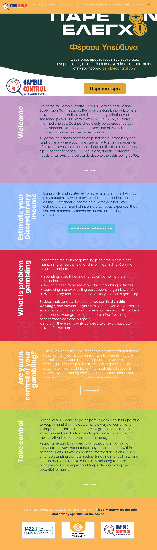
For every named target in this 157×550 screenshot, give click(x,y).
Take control (139, 4)
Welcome (37, 4)
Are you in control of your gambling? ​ (116, 4)
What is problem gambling (87, 4)
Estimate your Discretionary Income (58, 4)
